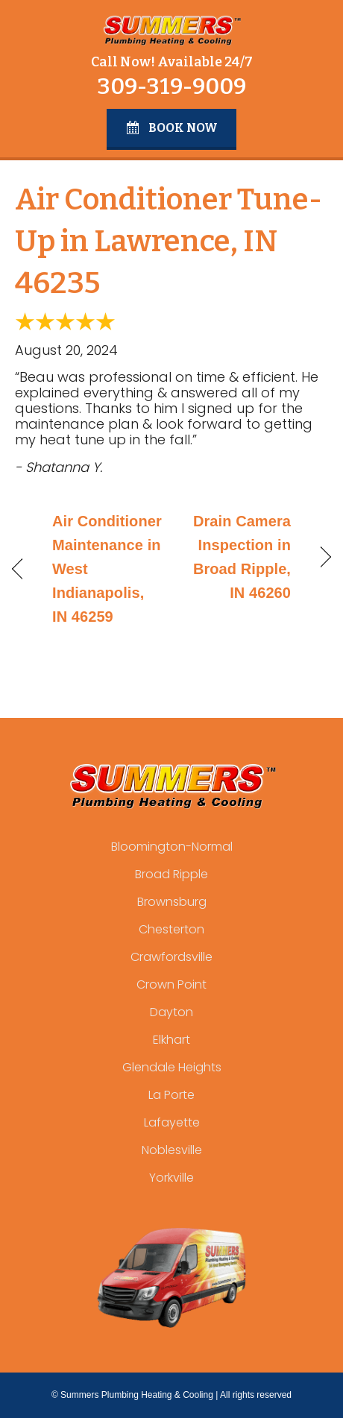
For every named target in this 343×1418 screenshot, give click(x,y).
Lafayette (172, 1122)
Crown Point (171, 984)
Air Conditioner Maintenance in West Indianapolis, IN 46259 (107, 569)
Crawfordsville (171, 956)
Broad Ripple (171, 874)
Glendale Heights (171, 1067)
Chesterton (171, 929)
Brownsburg (172, 901)
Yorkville (171, 1177)
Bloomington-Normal (172, 846)
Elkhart (171, 1039)
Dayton (171, 1012)
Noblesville (172, 1150)
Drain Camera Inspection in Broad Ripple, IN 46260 (236, 557)
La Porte (171, 1094)
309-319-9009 (171, 86)
